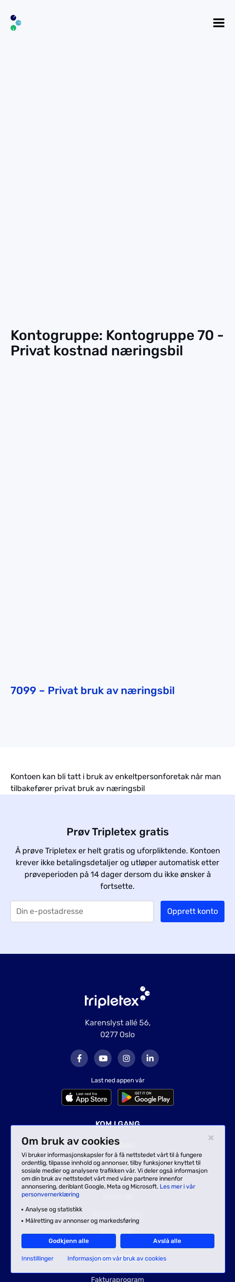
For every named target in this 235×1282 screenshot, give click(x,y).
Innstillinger (37, 1258)
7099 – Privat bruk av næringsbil (93, 690)
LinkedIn (150, 1058)
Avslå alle (167, 1241)
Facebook (79, 1058)
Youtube (103, 1058)
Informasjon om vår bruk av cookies (116, 1258)
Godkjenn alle (69, 1241)
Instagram (126, 1058)
